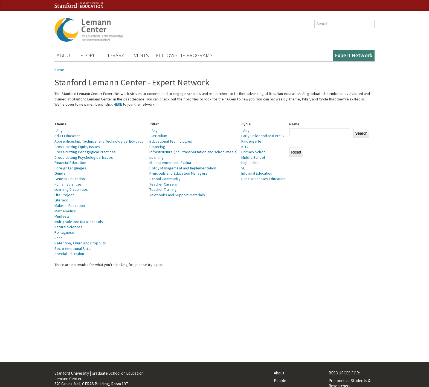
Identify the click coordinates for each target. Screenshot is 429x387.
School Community (164, 178)
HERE (118, 104)
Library (114, 55)
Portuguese (64, 232)
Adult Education (67, 135)
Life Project (64, 194)
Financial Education (70, 162)
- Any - (59, 130)
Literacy (61, 200)
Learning (156, 157)
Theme (60, 124)
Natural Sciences (68, 226)
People (89, 55)
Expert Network (353, 55)
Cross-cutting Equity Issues (77, 146)
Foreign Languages (70, 168)
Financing (157, 146)
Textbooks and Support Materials (177, 194)
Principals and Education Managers (178, 173)
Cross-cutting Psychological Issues (83, 157)
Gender (60, 173)
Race (58, 237)
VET (244, 168)
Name (294, 124)
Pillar (154, 124)
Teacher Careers (163, 184)
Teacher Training (162, 189)
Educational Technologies (170, 141)
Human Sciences (68, 184)
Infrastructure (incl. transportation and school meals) (193, 151)
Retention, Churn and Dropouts (80, 243)
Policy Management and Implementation (182, 168)
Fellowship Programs (184, 55)
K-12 (245, 146)
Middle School (253, 157)
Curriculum (158, 135)
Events (140, 55)
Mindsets (62, 216)
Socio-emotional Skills (72, 248)
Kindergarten (252, 141)
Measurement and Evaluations (174, 162)
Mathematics (65, 211)
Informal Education (257, 173)
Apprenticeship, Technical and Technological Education (100, 141)
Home (59, 69)
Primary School (253, 151)
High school (251, 162)
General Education (69, 178)
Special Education (69, 253)
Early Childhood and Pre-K (262, 135)
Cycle (246, 124)
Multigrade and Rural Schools (78, 221)
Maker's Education (69, 205)
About (65, 55)
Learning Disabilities (71, 189)
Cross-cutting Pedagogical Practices (85, 151)
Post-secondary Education (263, 178)
